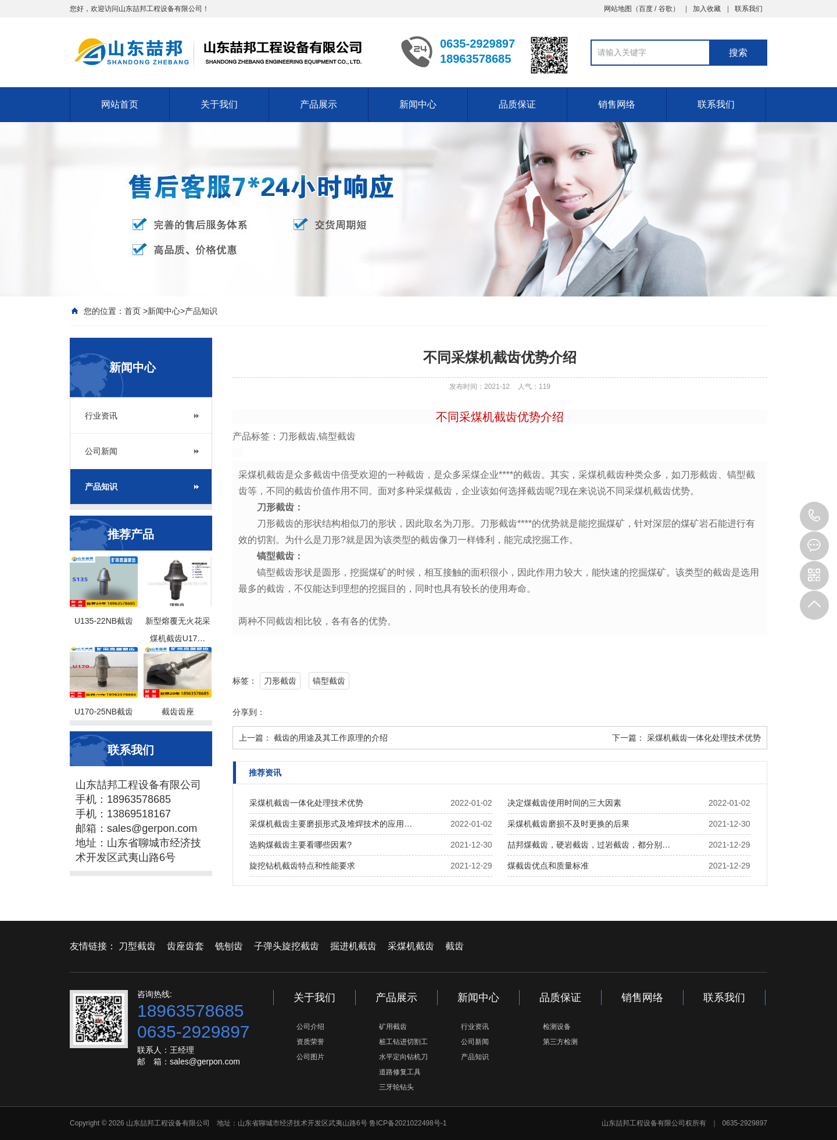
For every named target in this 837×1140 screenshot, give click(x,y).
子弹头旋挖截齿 (286, 946)
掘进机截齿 (353, 946)
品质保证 (517, 104)
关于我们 (219, 104)
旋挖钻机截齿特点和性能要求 (302, 865)
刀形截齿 (280, 680)
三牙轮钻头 (396, 1087)
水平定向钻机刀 (403, 1057)
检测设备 (557, 1027)
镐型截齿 (329, 680)
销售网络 (616, 104)
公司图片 (310, 1057)
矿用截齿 (393, 1027)
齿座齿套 (185, 946)
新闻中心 (418, 104)
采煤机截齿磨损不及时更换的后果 (568, 823)
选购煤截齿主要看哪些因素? (300, 844)
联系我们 (749, 9)
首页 (132, 311)
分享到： (249, 712)
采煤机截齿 (411, 946)
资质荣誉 (310, 1042)
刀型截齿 (137, 946)
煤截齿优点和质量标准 (548, 865)
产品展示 (318, 104)
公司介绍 (310, 1027)
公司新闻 (101, 451)
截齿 (454, 946)
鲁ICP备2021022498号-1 (407, 1123)
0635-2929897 (814, 516)
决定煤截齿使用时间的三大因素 (564, 802)
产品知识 (201, 311)
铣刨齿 (229, 946)
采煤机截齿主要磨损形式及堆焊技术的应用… (330, 823)
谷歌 (666, 9)
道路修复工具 (400, 1072)
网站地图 (618, 9)
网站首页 (119, 104)
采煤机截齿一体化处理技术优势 (704, 737)
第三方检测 (560, 1042)
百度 (646, 9)
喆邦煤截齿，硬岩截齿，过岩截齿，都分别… (588, 844)
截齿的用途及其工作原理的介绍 (331, 737)
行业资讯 (101, 415)
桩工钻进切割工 (403, 1042)
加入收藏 (707, 9)
